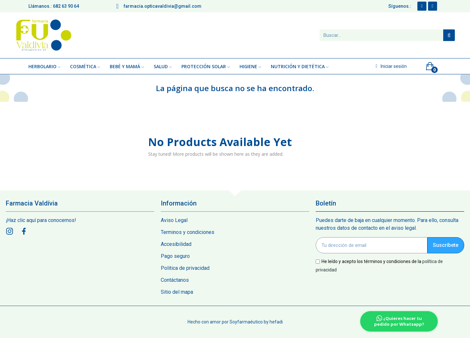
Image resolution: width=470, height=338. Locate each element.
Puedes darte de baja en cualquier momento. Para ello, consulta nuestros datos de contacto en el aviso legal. (387, 224)
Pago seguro (175, 256)
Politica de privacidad (185, 268)
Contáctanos (175, 280)
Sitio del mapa (177, 292)
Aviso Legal (174, 220)
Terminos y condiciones (187, 232)
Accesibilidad (176, 244)
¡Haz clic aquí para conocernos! (41, 220)
